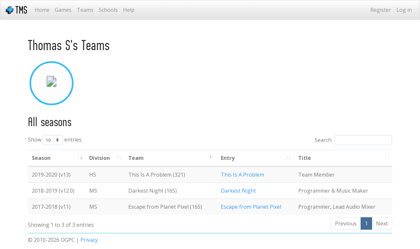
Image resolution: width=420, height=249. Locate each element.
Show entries (55, 140)
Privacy (89, 239)
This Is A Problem (242, 174)
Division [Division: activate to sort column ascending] (99, 158)
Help (129, 9)
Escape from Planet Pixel (251, 206)
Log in (404, 9)
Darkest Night (238, 190)
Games (63, 9)
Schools (108, 9)
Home (42, 9)
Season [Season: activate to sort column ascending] (41, 158)
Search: (353, 140)
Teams (85, 9)
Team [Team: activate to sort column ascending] (136, 158)
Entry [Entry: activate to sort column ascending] (228, 158)
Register (380, 9)
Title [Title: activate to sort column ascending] (304, 158)
